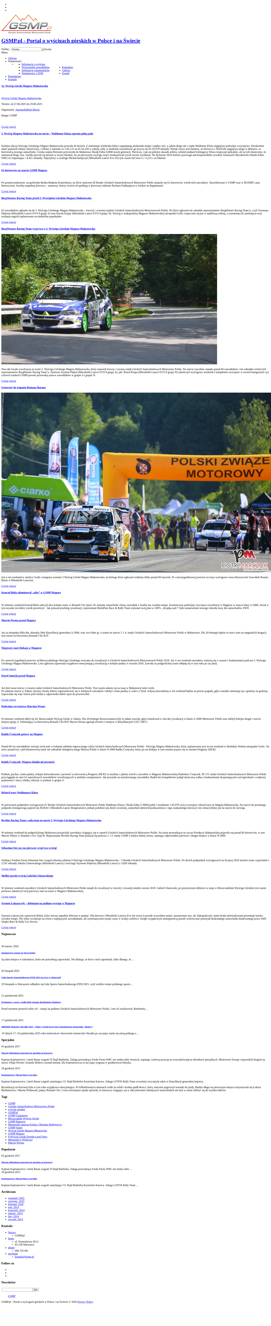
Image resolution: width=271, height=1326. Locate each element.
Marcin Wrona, (16, 1142)
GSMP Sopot (15, 1127)
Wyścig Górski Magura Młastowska (27, 1130)
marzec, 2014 (15, 1213)
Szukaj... (6, 49)
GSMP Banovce (16, 1121)
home (11, 1238)
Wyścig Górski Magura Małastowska (21, 98)
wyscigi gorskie (16, 1109)
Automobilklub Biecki (28, 109)
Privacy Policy (85, 1301)
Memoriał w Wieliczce (20, 1139)
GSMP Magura (16, 1133)
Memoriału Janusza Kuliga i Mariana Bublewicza (35, 1124)
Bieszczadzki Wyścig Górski (23, 1118)
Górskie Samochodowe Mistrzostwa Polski (31, 1106)
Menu (4, 52)
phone (11, 1247)
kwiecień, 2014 (16, 1210)
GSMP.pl (13, 1112)
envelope (13, 1253)
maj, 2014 (13, 1207)
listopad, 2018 (15, 1204)
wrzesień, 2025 (16, 1198)
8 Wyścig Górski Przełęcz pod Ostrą (27, 1136)
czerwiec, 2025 (16, 1201)
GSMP (12, 1103)
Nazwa (12, 1232)
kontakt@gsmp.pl (24, 1256)
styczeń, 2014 (15, 1219)
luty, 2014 (13, 1216)
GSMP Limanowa (17, 1115)
